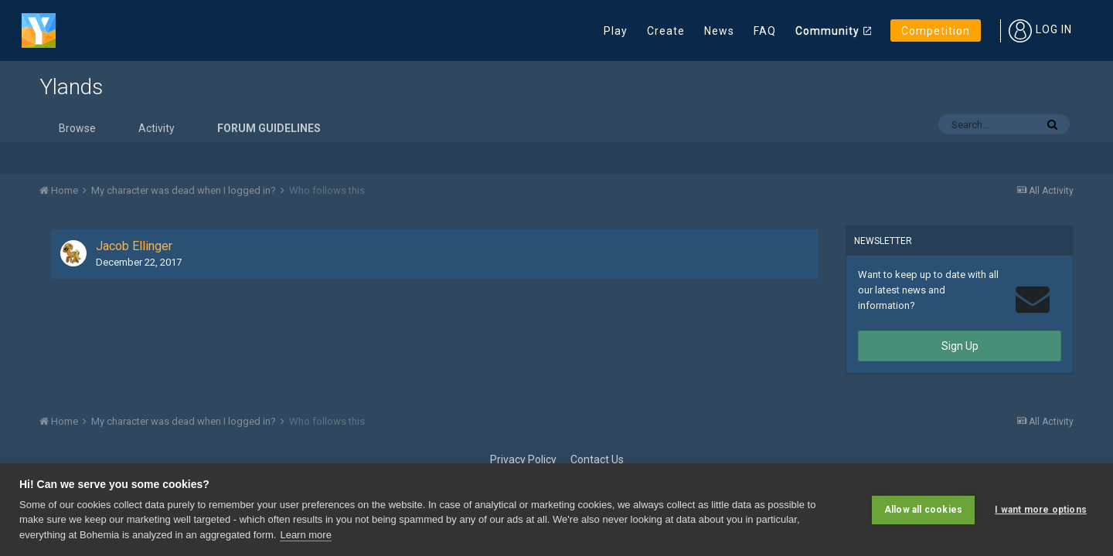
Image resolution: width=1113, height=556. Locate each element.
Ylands (71, 87)
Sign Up (960, 346)
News (719, 31)
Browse (77, 128)
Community (827, 31)
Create (666, 31)
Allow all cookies (923, 509)
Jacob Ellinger (134, 246)
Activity (156, 128)
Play (616, 31)
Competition (935, 31)
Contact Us (597, 459)
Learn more (305, 535)
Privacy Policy (523, 459)
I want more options (1041, 509)
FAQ (765, 31)
